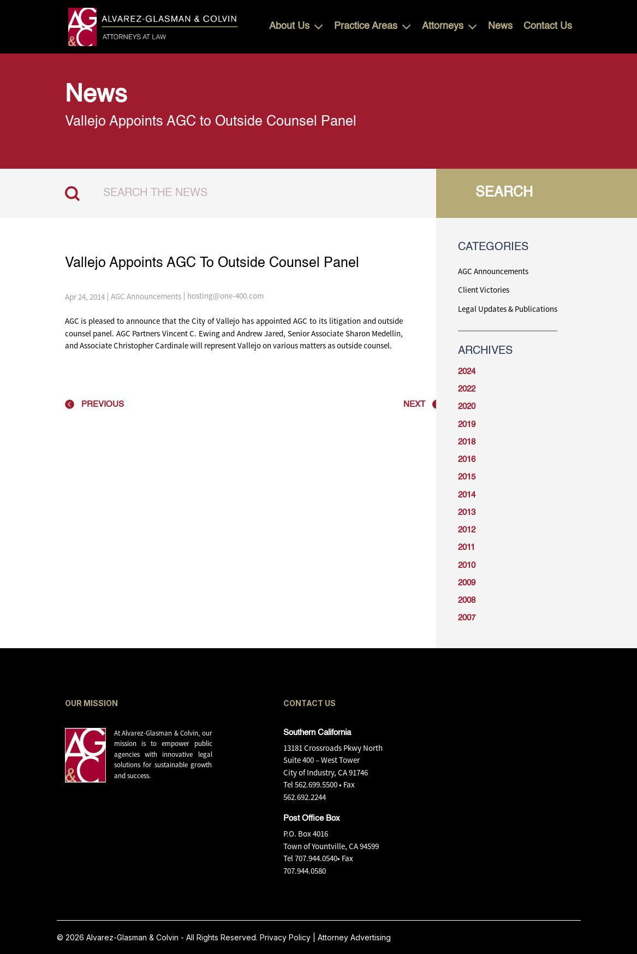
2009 (466, 583)
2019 (466, 424)
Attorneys (442, 26)
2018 (466, 442)
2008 (466, 600)
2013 (466, 512)
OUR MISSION (91, 703)
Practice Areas (365, 26)
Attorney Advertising (354, 937)
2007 (466, 618)
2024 (466, 372)
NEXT (414, 404)
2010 (466, 565)
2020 (466, 406)
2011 (466, 547)
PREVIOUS (102, 404)
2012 (466, 530)
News (500, 26)
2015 (466, 477)
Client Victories (483, 289)
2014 (466, 495)
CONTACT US (309, 703)
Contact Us (547, 26)
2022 (466, 389)
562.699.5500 (316, 784)
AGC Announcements (146, 296)
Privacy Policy (285, 937)
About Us (289, 26)
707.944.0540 (316, 858)
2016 (466, 459)
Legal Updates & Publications (507, 308)
